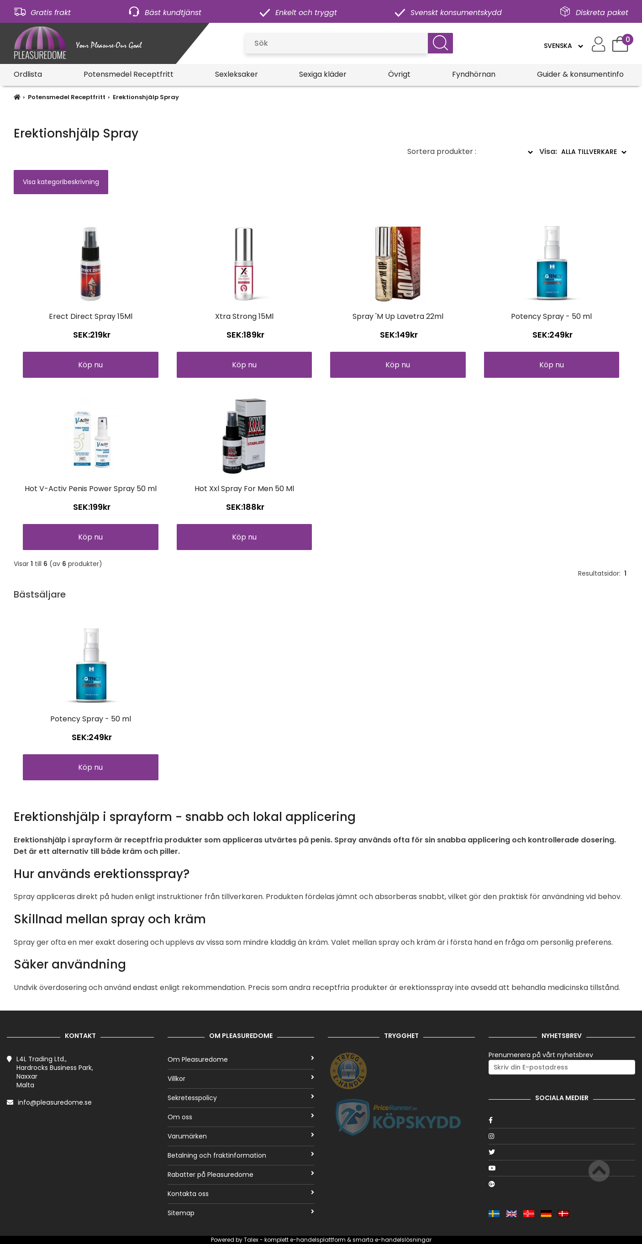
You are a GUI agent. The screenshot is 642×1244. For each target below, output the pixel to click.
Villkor (241, 1078)
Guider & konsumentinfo (580, 74)
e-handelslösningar (403, 1240)
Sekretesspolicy (241, 1097)
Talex (251, 1240)
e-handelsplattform (318, 1240)
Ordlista (28, 74)
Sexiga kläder (323, 74)
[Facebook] (562, 1120)
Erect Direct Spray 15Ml (90, 316)
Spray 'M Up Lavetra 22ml (398, 316)
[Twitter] (562, 1152)
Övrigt (399, 74)
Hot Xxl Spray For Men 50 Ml (244, 488)
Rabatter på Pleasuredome (241, 1174)
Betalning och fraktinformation (241, 1155)
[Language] (563, 46)
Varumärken (241, 1136)
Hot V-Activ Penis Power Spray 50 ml (91, 488)
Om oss (241, 1117)
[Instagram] (562, 1136)
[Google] (562, 1184)
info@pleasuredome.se (55, 1102)
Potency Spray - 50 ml (551, 316)
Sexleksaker (236, 74)
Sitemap (241, 1213)
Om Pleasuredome (241, 1059)
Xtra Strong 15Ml (244, 316)
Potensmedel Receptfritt (129, 74)
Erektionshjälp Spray (146, 97)
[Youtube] (562, 1168)
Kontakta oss (241, 1193)
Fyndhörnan (473, 74)
